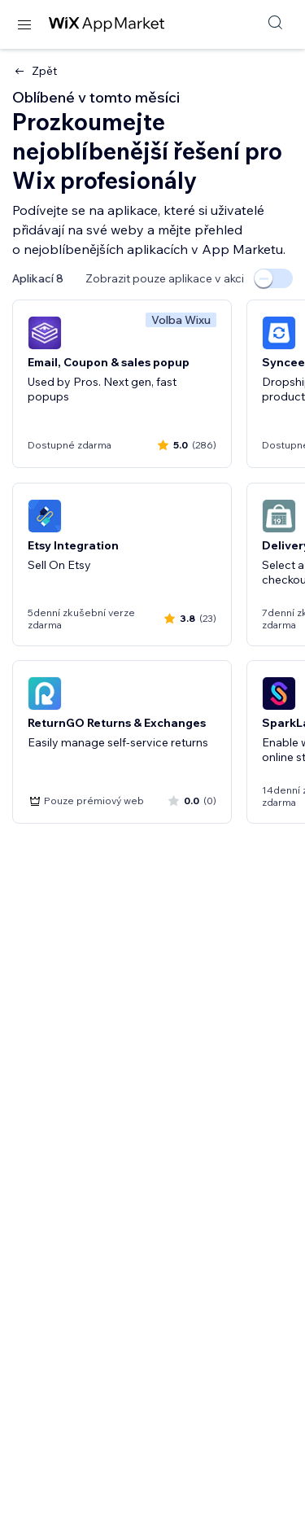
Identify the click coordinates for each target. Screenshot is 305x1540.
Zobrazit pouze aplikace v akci (164, 278)
